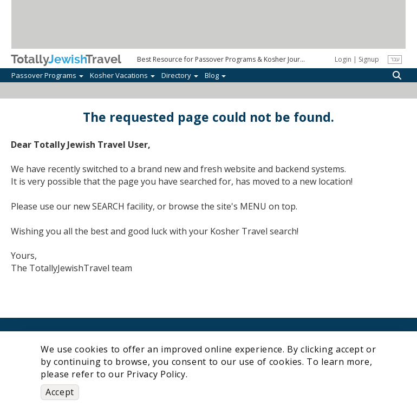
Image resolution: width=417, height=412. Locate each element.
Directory (179, 75)
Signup (369, 59)
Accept (59, 392)
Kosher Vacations (122, 75)
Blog (215, 75)
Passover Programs (47, 75)
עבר (394, 59)
